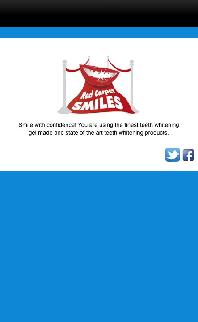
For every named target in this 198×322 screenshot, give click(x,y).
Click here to (138, 12)
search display (100, 12)
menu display (63, 12)
